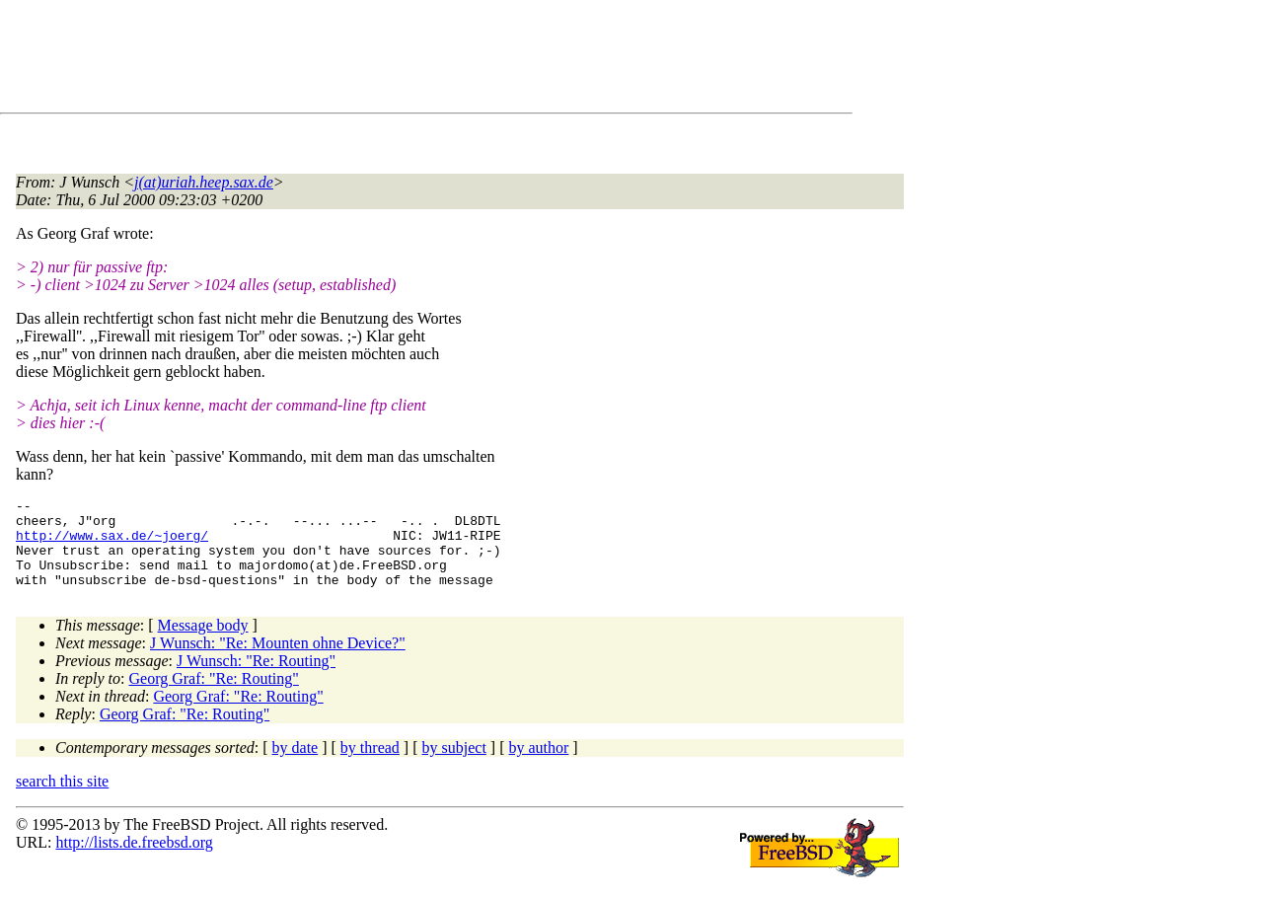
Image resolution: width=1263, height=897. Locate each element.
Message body (203, 643)
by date (295, 765)
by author (538, 765)
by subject (454, 765)
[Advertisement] (375, 60)
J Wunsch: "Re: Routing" (256, 678)
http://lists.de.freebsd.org (133, 860)
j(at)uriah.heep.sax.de (203, 182)
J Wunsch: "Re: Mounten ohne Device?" (278, 660)
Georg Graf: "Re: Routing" (214, 696)
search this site (62, 798)
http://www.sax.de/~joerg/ (112, 544)
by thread (370, 765)
